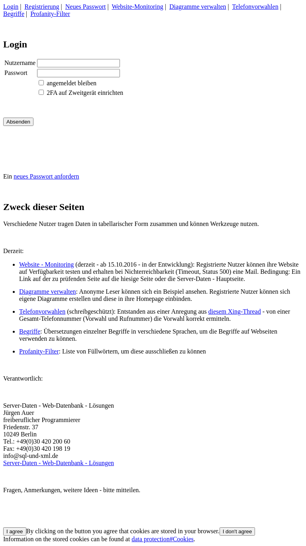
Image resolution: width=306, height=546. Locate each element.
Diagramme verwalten (197, 6)
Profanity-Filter (50, 13)
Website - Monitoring (46, 264)
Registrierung (41, 6)
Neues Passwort (85, 6)
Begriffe (13, 13)
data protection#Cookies (162, 539)
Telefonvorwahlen (255, 6)
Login (10, 6)
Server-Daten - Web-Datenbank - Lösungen (58, 463)
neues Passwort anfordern (46, 176)
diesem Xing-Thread (234, 311)
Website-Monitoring (137, 6)
